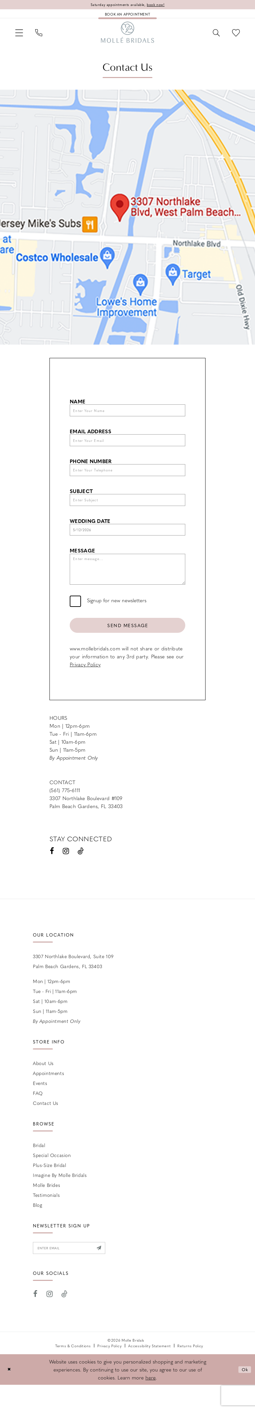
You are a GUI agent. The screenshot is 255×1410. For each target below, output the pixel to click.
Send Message (127, 647)
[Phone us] (44, 36)
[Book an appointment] (127, 15)
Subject (81, 503)
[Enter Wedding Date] (127, 545)
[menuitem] (21, 36)
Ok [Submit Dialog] (244, 1394)
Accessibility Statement (149, 1371)
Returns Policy (190, 1371)
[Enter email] (75, 1272)
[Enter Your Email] (127, 449)
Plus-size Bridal (49, 1188)
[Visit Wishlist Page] (234, 36)
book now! (161, 5)
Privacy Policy (85, 687)
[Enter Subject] (127, 513)
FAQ (38, 1116)
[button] (21, 36)
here (150, 1402)
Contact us (45, 1126)
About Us (43, 1086)
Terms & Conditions (73, 1371)
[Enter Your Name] (127, 417)
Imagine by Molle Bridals (60, 1198)
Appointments (48, 1096)
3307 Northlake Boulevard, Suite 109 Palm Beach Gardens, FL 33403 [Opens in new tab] (73, 984)
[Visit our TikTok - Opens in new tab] (80, 874)
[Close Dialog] (10, 1395)
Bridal (39, 1168)
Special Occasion (52, 1178)
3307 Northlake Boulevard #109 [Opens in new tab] (86, 821)
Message (82, 566)
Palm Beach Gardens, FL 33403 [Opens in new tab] (86, 829)
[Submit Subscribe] (110, 1272)
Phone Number (91, 471)
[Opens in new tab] (127, 222)
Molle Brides (46, 1208)
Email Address (90, 439)
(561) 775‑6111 (64, 813)
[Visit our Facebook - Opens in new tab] (51, 874)
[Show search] (211, 36)
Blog (37, 1228)
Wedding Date (90, 535)
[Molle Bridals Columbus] (127, 36)
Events (40, 1106)
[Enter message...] (127, 588)
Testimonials (46, 1218)
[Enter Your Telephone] (127, 481)
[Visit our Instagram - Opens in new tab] (65, 874)
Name (77, 407)
